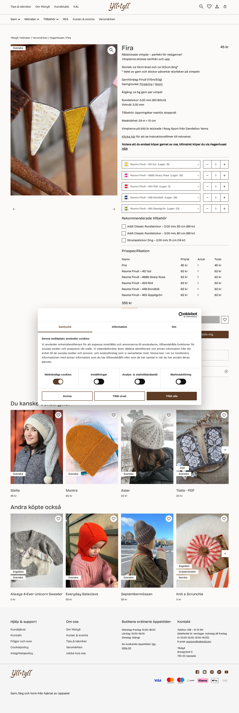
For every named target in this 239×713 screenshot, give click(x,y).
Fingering (146, 84)
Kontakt (16, 635)
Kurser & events (84, 19)
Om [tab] (174, 326)
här (154, 644)
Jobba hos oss (76, 653)
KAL (76, 6)
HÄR (125, 149)
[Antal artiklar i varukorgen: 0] (225, 6)
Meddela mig (201, 334)
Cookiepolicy (20, 647)
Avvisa (67, 396)
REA (65, 19)
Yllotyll (14, 37)
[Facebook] (197, 672)
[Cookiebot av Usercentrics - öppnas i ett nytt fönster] (181, 315)
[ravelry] (219, 672)
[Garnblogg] (204, 672)
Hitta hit (126, 648)
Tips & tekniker (21, 6)
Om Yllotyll (42, 6)
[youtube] (226, 672)
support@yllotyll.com (198, 641)
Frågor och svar (21, 641)
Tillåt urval (119, 396)
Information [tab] (119, 326)
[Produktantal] (215, 164)
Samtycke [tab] (65, 326)
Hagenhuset (57, 37)
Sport (159, 84)
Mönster (25, 37)
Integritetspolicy (22, 653)
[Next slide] (113, 209)
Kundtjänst (18, 629)
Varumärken (107, 19)
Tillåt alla (172, 396)
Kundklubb (61, 6)
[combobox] (161, 164)
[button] (28, 209)
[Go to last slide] (14, 209)
